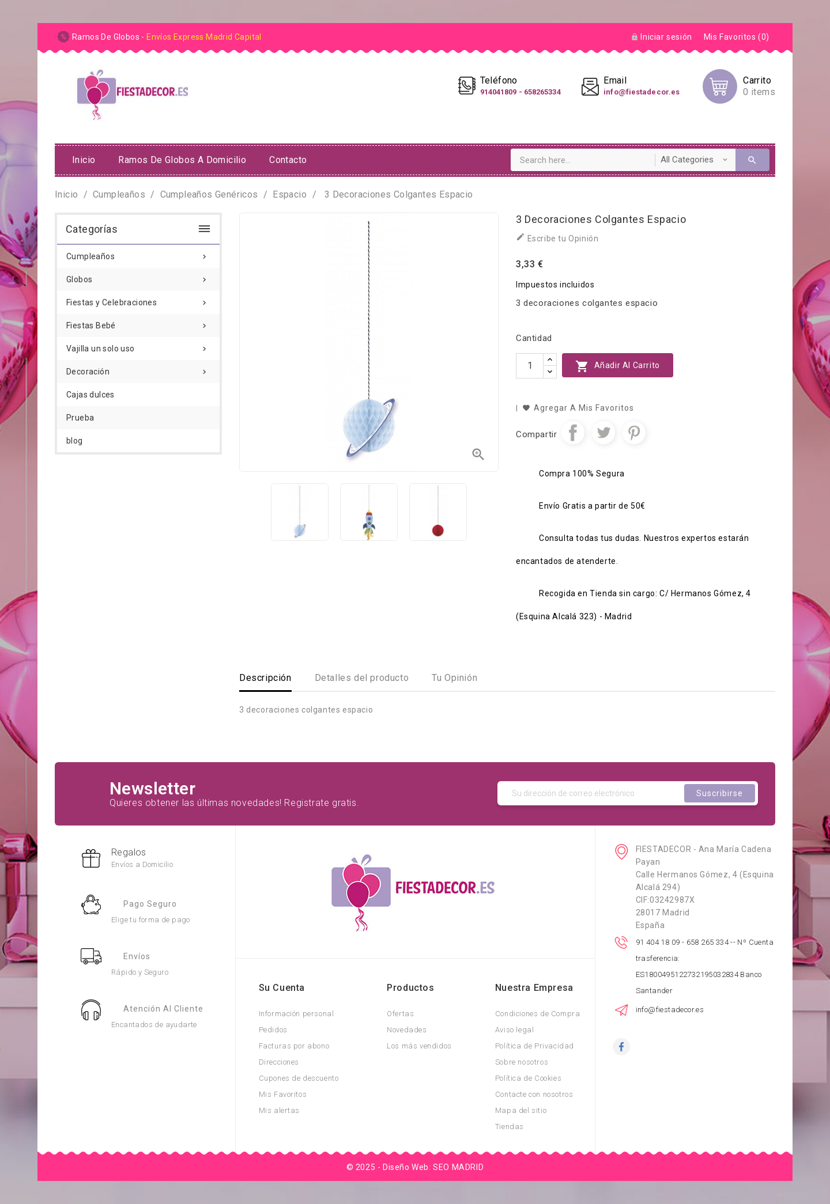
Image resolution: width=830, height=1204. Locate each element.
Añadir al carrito (617, 366)
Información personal (296, 1013)
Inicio (83, 159)
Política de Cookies (528, 1078)
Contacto (288, 159)
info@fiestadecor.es (670, 1009)
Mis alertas (279, 1110)
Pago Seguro (150, 903)
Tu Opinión (454, 677)
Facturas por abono (294, 1046)
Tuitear (603, 432)
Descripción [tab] (265, 677)
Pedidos (273, 1029)
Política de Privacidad (534, 1046)
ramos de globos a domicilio (182, 159)
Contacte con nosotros (534, 1094)
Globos (138, 276)
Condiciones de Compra (537, 1013)
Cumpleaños (138, 253)
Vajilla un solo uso (138, 345)
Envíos (136, 956)
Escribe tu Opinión (557, 237)
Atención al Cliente (163, 1008)
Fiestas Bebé (138, 322)
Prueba (80, 417)
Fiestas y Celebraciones (138, 299)
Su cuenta (282, 987)
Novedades (407, 1029)
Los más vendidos (419, 1046)
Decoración (138, 368)
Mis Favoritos (283, 1094)
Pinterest (634, 432)
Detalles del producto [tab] (362, 677)
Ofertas (400, 1013)
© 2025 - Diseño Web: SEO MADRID (415, 1167)
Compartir (572, 432)
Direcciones (279, 1062)
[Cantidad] (530, 365)
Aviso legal (514, 1029)
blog (74, 440)
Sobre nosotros (521, 1062)
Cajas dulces (90, 394)
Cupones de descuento (299, 1078)
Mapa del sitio (520, 1110)
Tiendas (509, 1126)
